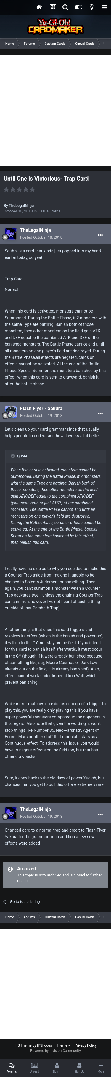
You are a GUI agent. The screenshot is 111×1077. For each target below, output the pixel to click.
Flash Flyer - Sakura (41, 408)
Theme (63, 1045)
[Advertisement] (55, 110)
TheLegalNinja (21, 205)
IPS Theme (23, 1045)
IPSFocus (44, 1045)
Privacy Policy (85, 1045)
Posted (41, 237)
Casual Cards (49, 211)
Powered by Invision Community (55, 1051)
